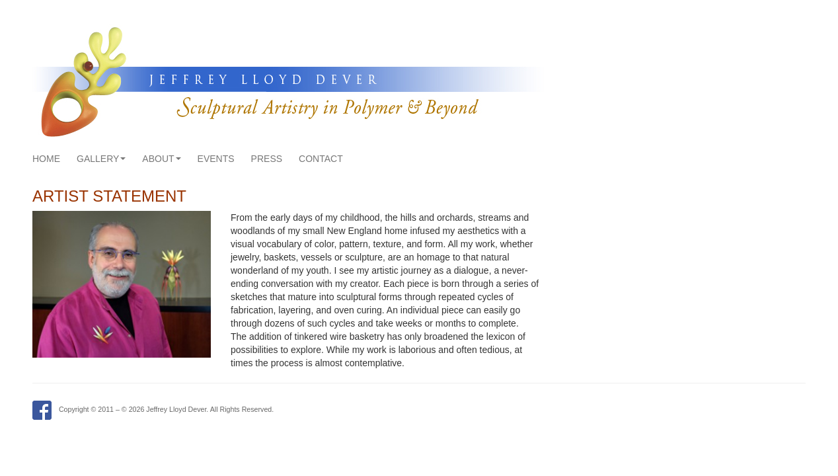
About (161, 158)
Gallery (101, 158)
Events (216, 158)
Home (46, 158)
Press (266, 158)
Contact (321, 158)
